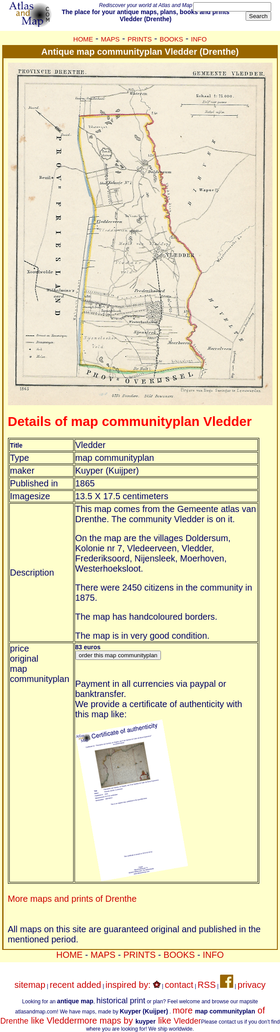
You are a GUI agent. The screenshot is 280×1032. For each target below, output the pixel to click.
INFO (199, 39)
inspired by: (133, 985)
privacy (251, 985)
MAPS (110, 39)
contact (179, 985)
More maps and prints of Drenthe (72, 899)
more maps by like (139, 1020)
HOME (83, 39)
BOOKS (171, 39)
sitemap (30, 985)
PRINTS (139, 39)
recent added (75, 985)
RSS (207, 985)
